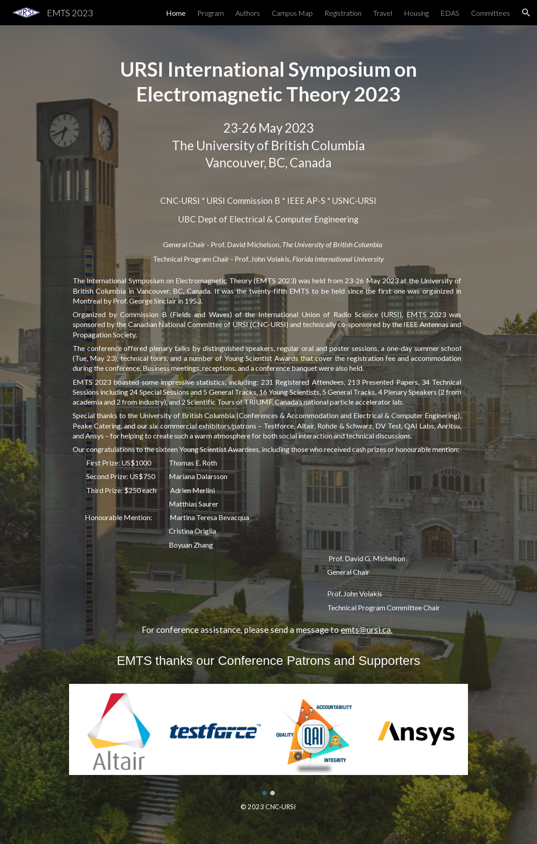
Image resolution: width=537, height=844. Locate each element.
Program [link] (210, 13)
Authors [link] (248, 13)
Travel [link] (382, 13)
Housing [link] (416, 13)
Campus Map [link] (292, 13)
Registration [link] (342, 13)
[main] (268, 82)
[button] (526, 12)
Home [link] (175, 13)
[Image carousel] (268, 739)
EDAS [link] (449, 13)
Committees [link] (490, 13)
